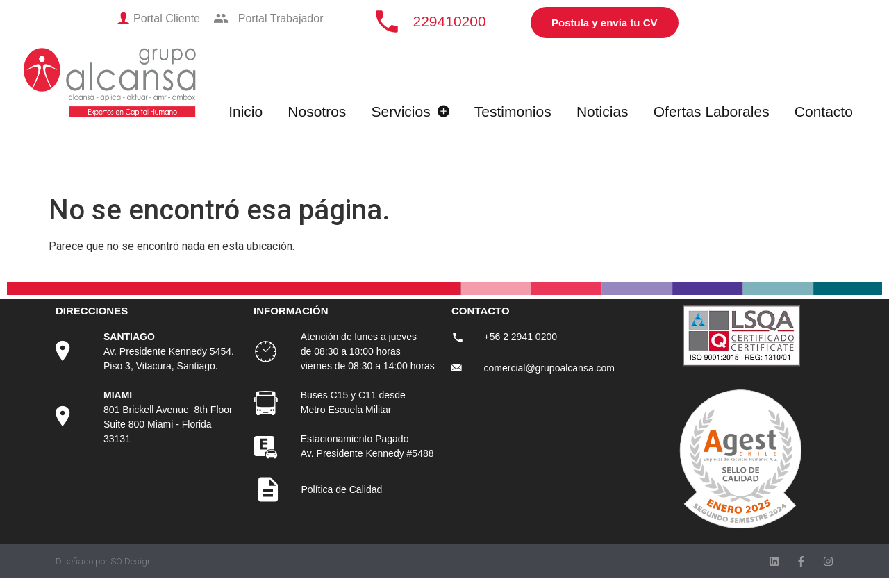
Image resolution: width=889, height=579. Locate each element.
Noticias (602, 111)
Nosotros (317, 111)
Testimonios (512, 111)
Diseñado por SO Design (104, 561)
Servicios (410, 111)
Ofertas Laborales (712, 111)
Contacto (824, 111)
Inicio (246, 111)
